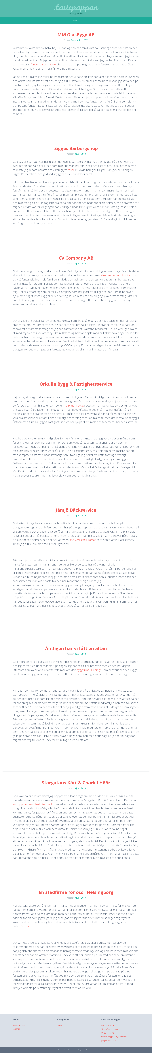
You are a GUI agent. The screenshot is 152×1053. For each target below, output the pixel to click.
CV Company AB (76, 258)
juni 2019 (16, 1029)
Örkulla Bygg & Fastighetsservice (76, 384)
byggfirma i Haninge (89, 670)
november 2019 (19, 1025)
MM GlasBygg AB (76, 35)
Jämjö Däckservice (76, 510)
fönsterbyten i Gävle (43, 64)
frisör (71, 170)
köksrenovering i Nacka (115, 275)
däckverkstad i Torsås (82, 540)
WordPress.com (88, 1050)
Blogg (59, 1025)
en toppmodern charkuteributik (33, 804)
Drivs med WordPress (65, 1050)
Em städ (25, 926)
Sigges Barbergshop (76, 148)
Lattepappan (76, 7)
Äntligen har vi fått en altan (76, 648)
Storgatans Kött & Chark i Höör (76, 783)
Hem (75, 20)
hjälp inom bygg (74, 405)
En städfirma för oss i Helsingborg (76, 892)
